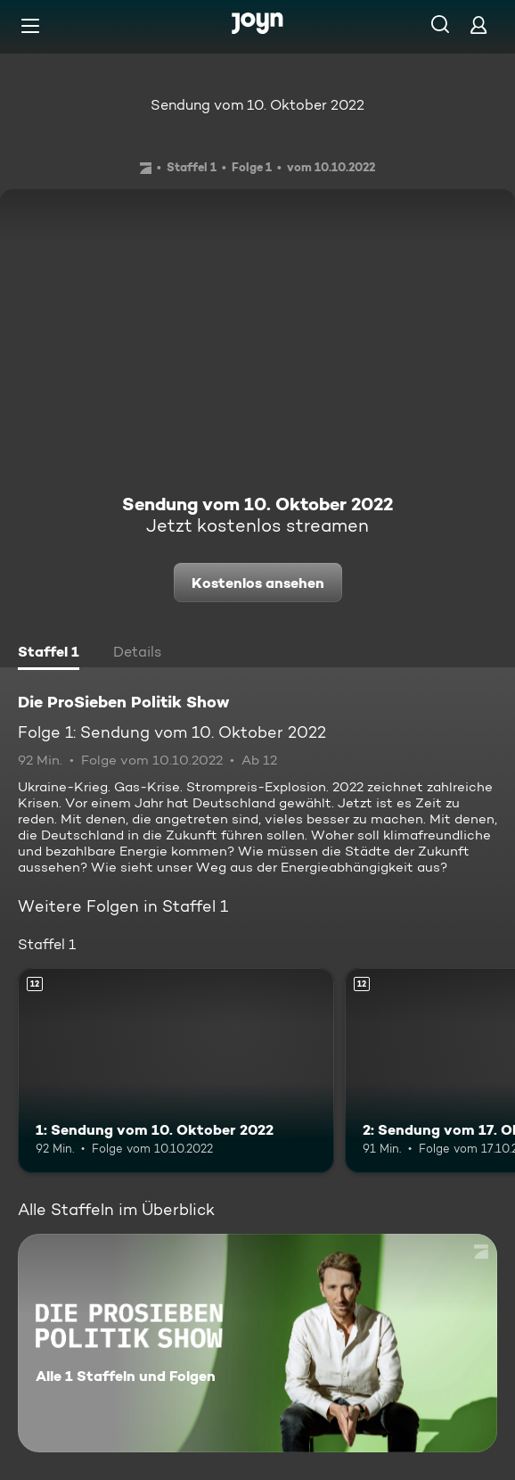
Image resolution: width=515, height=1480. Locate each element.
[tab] (48, 654)
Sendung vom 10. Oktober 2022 (257, 104)
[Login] (478, 24)
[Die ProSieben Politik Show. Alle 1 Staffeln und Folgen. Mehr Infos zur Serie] (257, 1343)
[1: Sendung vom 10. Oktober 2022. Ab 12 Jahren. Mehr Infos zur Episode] (176, 1071)
